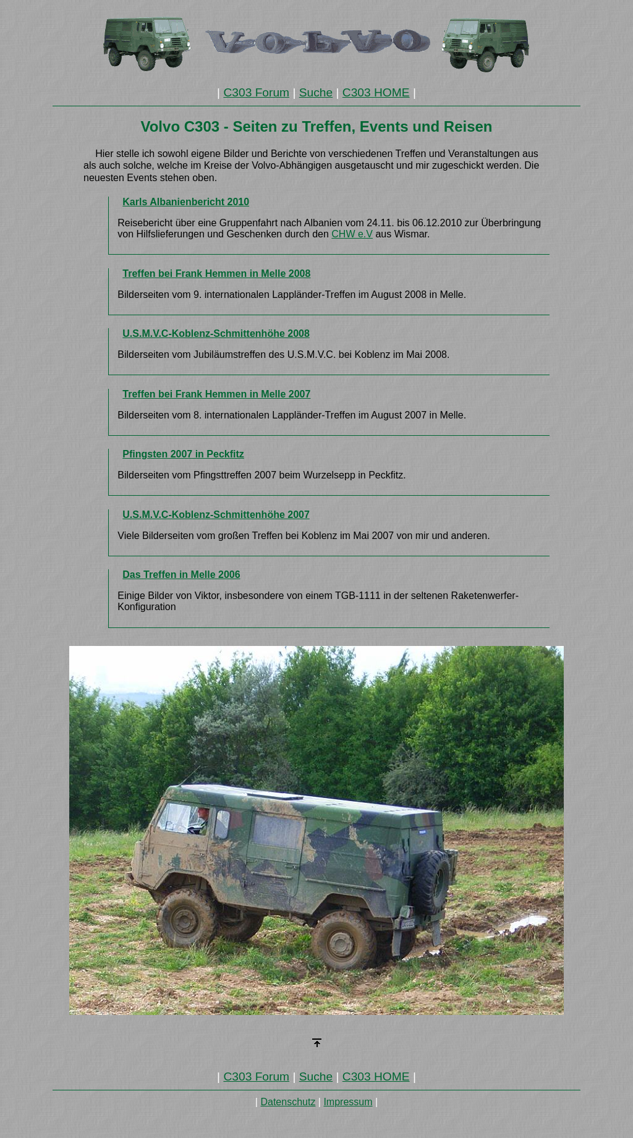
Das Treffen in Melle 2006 (181, 574)
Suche (316, 92)
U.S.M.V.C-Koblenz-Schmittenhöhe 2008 (216, 333)
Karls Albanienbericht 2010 (185, 202)
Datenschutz (287, 1102)
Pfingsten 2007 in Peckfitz (183, 454)
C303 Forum (256, 92)
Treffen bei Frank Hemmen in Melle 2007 (216, 394)
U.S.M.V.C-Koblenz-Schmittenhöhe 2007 (216, 514)
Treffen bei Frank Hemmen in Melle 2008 (216, 273)
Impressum (347, 1102)
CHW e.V (352, 234)
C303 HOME (376, 92)
